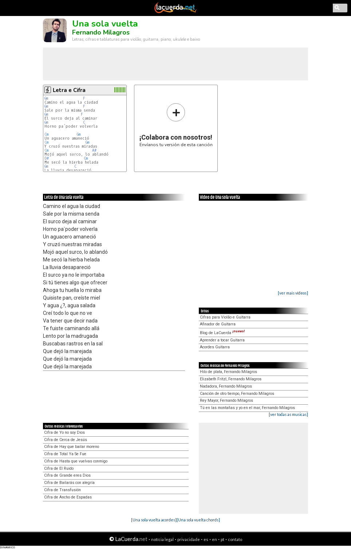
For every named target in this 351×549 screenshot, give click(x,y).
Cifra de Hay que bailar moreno (71, 446)
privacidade (188, 539)
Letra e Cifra (69, 90)
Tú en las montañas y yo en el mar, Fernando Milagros (247, 407)
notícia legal (162, 539)
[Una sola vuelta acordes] (154, 519)
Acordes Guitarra (215, 347)
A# (94, 150)
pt (222, 539)
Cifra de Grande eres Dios (67, 475)
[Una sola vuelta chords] (198, 519)
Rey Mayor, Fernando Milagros (226, 400)
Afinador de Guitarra (218, 324)
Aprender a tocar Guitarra (222, 340)
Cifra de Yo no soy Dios (64, 432)
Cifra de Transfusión (62, 490)
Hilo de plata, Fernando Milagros (228, 371)
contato (235, 539)
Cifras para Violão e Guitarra (225, 317)
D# (46, 158)
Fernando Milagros (101, 32)
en (214, 539)
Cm (46, 134)
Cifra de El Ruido (59, 468)
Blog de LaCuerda (222, 332)
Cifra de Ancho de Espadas (68, 497)
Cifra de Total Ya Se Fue (65, 454)
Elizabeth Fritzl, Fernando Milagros (230, 379)
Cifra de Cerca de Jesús (65, 439)
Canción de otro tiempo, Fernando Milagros (237, 393)
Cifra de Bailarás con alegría (69, 482)
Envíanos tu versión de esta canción (176, 125)
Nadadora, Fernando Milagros (226, 386)
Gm (46, 98)
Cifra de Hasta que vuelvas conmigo (75, 461)
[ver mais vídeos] (293, 292)
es (206, 539)
